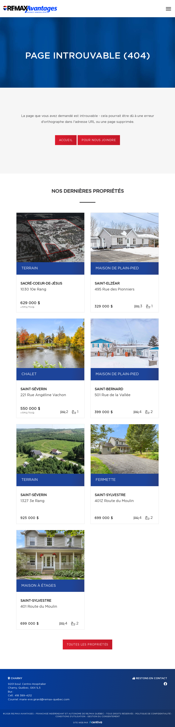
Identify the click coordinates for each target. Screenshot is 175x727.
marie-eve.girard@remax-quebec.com (44, 699)
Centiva (95, 722)
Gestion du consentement (103, 717)
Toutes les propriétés (87, 644)
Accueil (66, 140)
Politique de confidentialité (153, 714)
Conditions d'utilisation (70, 717)
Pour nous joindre (99, 140)
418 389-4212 (23, 695)
